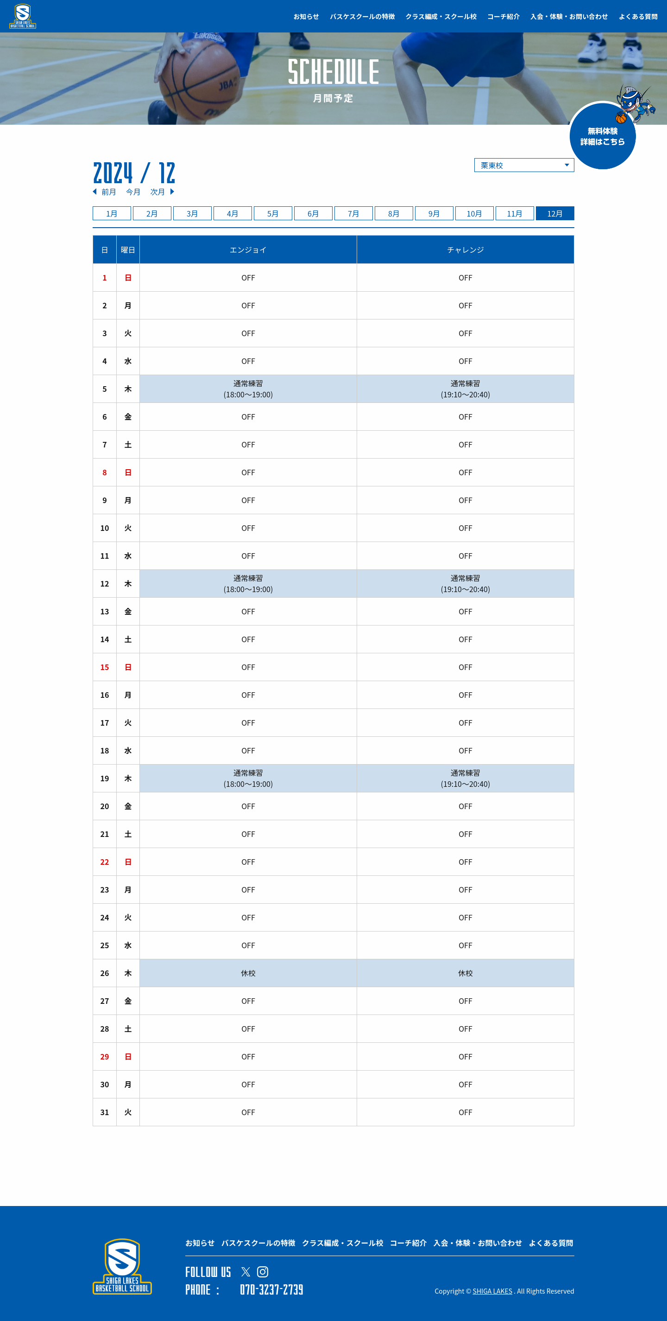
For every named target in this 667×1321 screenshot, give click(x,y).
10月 (475, 213)
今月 (133, 191)
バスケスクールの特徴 (362, 16)
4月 (233, 213)
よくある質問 (638, 16)
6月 (313, 213)
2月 (152, 213)
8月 (394, 213)
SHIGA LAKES (493, 1290)
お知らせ (307, 16)
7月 (353, 213)
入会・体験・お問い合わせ (569, 16)
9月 (434, 213)
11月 (515, 213)
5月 (273, 213)
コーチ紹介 (503, 16)
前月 (108, 191)
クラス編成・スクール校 (441, 16)
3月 (192, 213)
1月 (112, 213)
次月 (157, 191)
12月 (555, 213)
